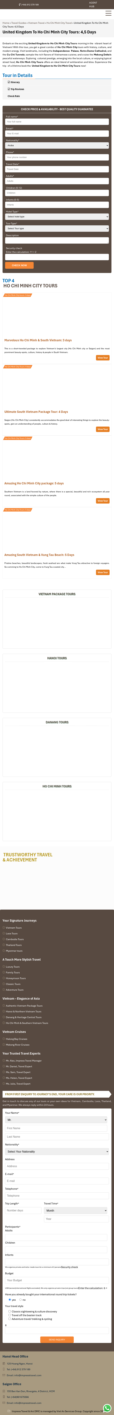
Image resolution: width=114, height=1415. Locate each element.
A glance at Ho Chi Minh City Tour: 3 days (57, 328)
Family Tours (13, 972)
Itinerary (14, 82)
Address (10, 1159)
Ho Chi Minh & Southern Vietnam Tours (27, 1023)
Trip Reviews (16, 89)
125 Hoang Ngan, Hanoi (20, 1363)
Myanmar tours (14, 950)
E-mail (9, 1174)
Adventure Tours (14, 989)
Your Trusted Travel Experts (21, 1053)
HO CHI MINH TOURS (57, 786)
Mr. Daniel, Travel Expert (19, 1066)
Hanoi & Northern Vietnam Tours (23, 1011)
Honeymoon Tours (16, 978)
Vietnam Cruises (14, 1032)
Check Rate (14, 96)
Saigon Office (12, 1384)
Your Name (12, 1113)
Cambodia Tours (15, 939)
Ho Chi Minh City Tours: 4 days (18, 367)
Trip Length (12, 1203)
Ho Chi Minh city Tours (30, 286)
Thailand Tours (14, 945)
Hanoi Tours (57, 658)
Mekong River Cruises (17, 1044)
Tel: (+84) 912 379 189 (18, 1369)
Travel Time (51, 1203)
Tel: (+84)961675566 (18, 1397)
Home (6, 22)
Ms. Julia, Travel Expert (18, 1083)
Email (9, 128)
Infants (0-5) (12, 199)
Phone (10, 152)
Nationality (12, 140)
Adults (10, 176)
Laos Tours (11, 933)
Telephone (11, 1189)
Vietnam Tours (14, 927)
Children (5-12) (14, 187)
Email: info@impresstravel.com (24, 1375)
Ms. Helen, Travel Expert (19, 1077)
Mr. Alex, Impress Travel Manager (24, 1060)
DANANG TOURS (57, 722)
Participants (12, 1227)
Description (12, 235)
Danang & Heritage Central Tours (23, 1017)
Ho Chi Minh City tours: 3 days (18, 295)
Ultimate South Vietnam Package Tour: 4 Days (57, 399)
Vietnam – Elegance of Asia (21, 998)
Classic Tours (13, 984)
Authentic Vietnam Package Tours (24, 1005)
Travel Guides (18, 22)
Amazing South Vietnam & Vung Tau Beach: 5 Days (57, 542)
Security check (14, 248)
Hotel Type (12, 211)
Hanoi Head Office (15, 1356)
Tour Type (11, 223)
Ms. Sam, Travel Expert (18, 1072)
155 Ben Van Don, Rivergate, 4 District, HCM (31, 1391)
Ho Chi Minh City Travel (59, 22)
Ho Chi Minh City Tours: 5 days (18, 438)
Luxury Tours (13, 966)
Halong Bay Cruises (16, 1038)
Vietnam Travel (36, 22)
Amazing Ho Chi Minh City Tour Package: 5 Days (57, 471)
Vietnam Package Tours (57, 594)
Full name (12, 116)
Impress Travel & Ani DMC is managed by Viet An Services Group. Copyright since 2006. (59, 1411)
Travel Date (12, 164)
